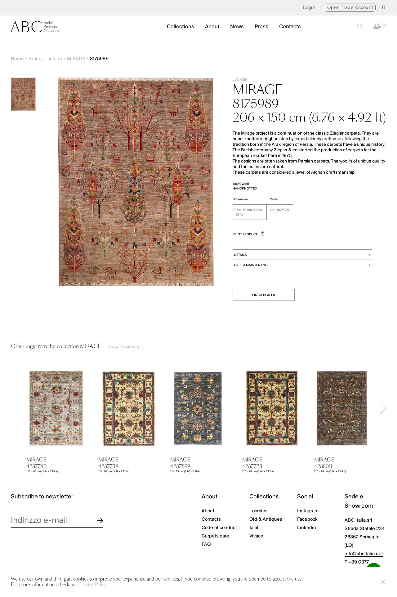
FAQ (206, 544)
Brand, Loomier (45, 58)
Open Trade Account (350, 7)
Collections (180, 27)
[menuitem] (384, 7)
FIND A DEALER (263, 295)
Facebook (307, 519)
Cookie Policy (92, 584)
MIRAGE (76, 58)
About (212, 27)
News (237, 27)
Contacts (290, 27)
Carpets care (215, 536)
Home (17, 58)
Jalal (253, 527)
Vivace (256, 536)
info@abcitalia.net (364, 553)
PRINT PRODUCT (248, 234)
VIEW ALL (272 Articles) (125, 347)
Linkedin (306, 527)
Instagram (308, 511)
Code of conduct (219, 527)
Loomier (258, 511)
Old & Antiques (265, 519)
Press (261, 27)
